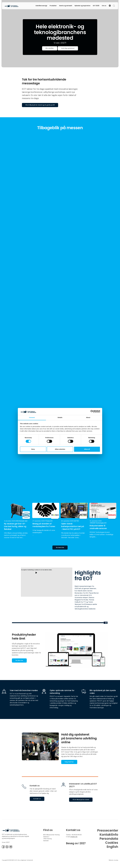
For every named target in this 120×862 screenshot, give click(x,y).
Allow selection (60, 449)
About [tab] (88, 417)
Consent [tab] (32, 417)
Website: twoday (113, 860)
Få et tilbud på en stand (81, 800)
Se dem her (19, 660)
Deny (33, 449)
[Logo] (11, 6)
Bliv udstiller (50, 48)
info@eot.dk (73, 836)
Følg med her (69, 762)
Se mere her (60, 547)
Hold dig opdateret (67, 48)
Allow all (87, 449)
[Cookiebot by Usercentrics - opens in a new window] (92, 411)
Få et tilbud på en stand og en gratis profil (40, 105)
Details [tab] (60, 417)
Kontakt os (37, 799)
